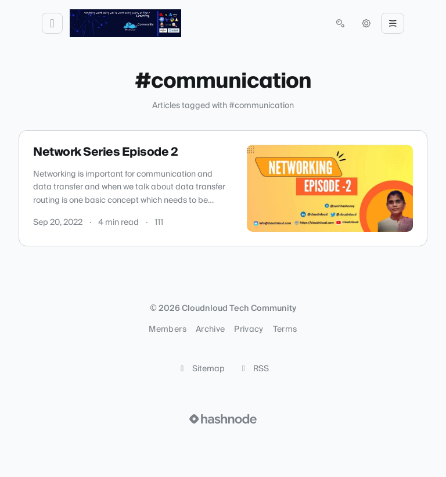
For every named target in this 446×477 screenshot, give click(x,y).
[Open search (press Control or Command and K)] (340, 23)
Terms (285, 329)
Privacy (248, 329)
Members (167, 329)
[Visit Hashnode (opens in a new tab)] (223, 419)
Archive (210, 329)
